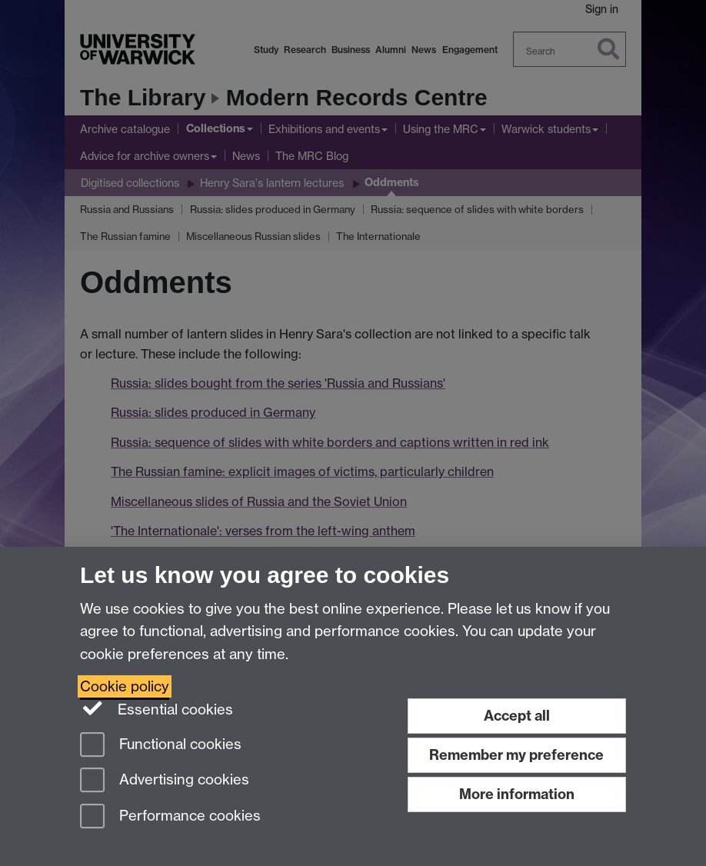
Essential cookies (156, 708)
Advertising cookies (164, 781)
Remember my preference (516, 755)
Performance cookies (170, 817)
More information (516, 794)
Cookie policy (124, 686)
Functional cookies (160, 745)
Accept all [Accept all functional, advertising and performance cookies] (517, 715)
